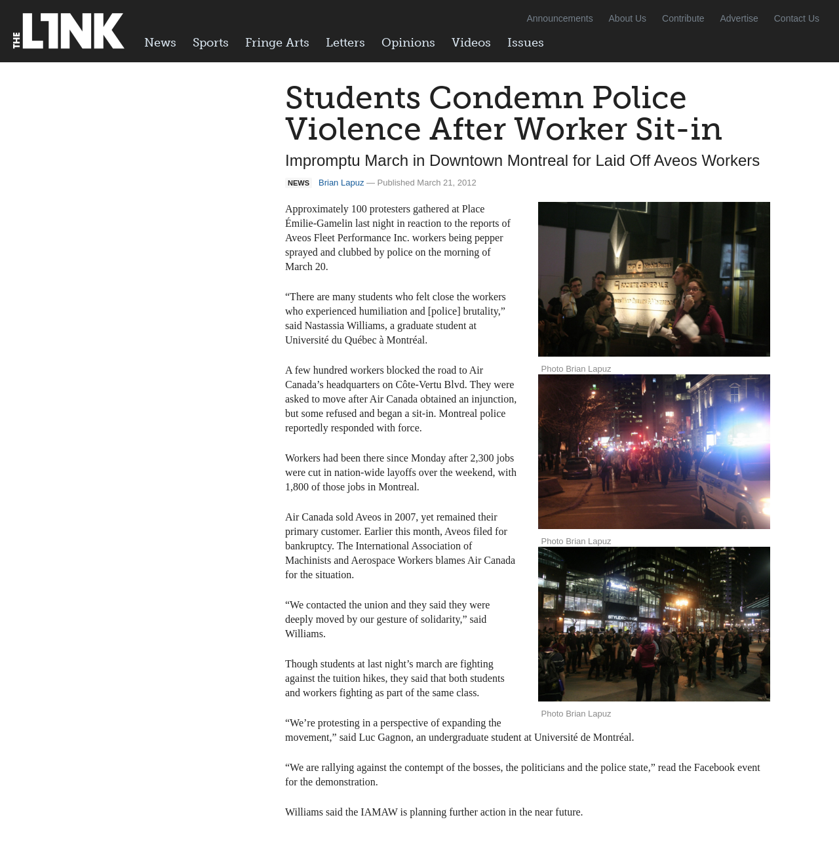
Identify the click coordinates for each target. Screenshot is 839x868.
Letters (345, 42)
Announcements (559, 18)
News (160, 42)
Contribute (683, 18)
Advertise (739, 18)
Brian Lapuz (341, 182)
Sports (211, 42)
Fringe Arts (277, 42)
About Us (628, 18)
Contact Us (796, 18)
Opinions (408, 42)
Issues (525, 42)
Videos (471, 42)
